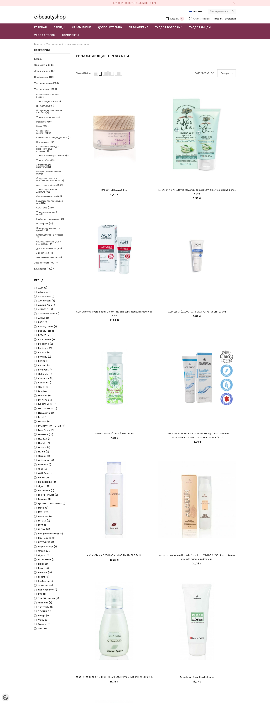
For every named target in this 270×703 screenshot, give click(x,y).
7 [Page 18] (147, 434)
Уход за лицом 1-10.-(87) (48, 101)
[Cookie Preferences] (5, 697)
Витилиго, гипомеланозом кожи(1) (48, 172)
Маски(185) (42, 126)
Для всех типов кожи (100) (49, 248)
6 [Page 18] (139, 434)
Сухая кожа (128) (44, 207)
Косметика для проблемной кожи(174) (49, 202)
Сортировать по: (205, 73)
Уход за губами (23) (46, 160)
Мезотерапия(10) (44, 223)
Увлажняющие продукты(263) (44, 165)
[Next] (214, 435)
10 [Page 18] (172, 434)
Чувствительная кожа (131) (49, 257)
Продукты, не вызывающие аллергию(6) (49, 111)
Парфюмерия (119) (44, 77)
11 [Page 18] (180, 434)
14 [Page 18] (205, 434)
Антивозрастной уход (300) (49, 185)
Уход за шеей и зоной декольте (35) (46, 190)
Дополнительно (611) (45, 71)
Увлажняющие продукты (77, 44)
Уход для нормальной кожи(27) (46, 213)
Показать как (83, 73)
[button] (96, 73)
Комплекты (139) (43, 268)
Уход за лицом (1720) (45, 89)
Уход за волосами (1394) (47, 83)
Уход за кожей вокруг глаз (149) (51, 155)
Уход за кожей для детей (48, 117)
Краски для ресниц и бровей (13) (49, 235)
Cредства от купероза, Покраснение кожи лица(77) (50, 179)
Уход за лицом (53, 44)
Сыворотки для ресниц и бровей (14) (48, 229)
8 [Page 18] (155, 434)
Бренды (38, 59)
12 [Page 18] (189, 434)
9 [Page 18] (164, 434)
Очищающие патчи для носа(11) (47, 95)
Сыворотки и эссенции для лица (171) (54, 137)
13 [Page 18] (197, 434)
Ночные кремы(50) (45, 142)
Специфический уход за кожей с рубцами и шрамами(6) (47, 149)
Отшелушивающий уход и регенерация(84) (48, 242)
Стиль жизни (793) (44, 65)
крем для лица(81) (45, 105)
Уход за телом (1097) (45, 262)
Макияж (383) (43, 121)
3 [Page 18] (114, 434)
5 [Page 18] (131, 434)
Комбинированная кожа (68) (50, 219)
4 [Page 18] (122, 434)
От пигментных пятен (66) (49, 196)
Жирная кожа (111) (45, 252)
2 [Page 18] (106, 434)
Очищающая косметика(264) (44, 131)
